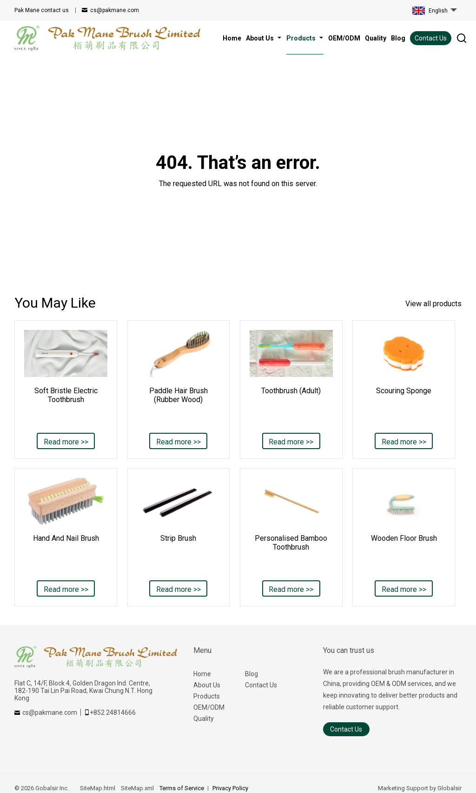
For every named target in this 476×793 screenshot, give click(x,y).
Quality (203, 718)
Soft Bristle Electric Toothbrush (66, 395)
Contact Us (431, 38)
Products (206, 696)
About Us (206, 685)
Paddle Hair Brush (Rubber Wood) (178, 395)
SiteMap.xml (137, 788)
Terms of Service (181, 788)
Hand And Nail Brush (66, 538)
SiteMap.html (97, 788)
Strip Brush (178, 538)
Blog (251, 674)
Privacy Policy (230, 788)
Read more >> (66, 441)
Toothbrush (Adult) (291, 390)
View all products (433, 303)
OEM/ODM (209, 707)
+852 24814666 (113, 712)
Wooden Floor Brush (404, 538)
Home (202, 674)
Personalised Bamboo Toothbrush (291, 542)
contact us (41, 10)
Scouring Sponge (403, 390)
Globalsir (449, 788)
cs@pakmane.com (114, 10)
